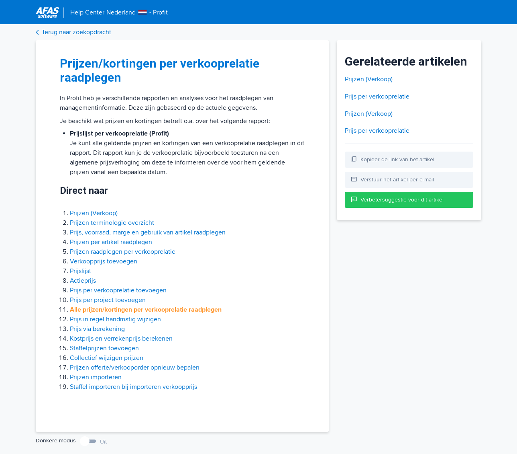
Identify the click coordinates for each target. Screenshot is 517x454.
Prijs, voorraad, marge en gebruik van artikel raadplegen (148, 232)
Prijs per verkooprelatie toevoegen (118, 290)
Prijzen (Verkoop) (94, 213)
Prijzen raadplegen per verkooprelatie (122, 252)
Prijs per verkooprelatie (377, 96)
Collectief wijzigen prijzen (106, 358)
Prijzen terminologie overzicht (112, 223)
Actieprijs (83, 281)
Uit (103, 441)
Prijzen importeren (96, 377)
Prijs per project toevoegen (108, 300)
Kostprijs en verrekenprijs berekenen (121, 339)
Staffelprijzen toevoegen (104, 348)
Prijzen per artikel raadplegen (111, 242)
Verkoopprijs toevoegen (103, 261)
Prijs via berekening (97, 329)
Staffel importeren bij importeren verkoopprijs (133, 387)
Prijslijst (80, 271)
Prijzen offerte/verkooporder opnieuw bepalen (134, 368)
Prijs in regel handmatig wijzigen (115, 319)
